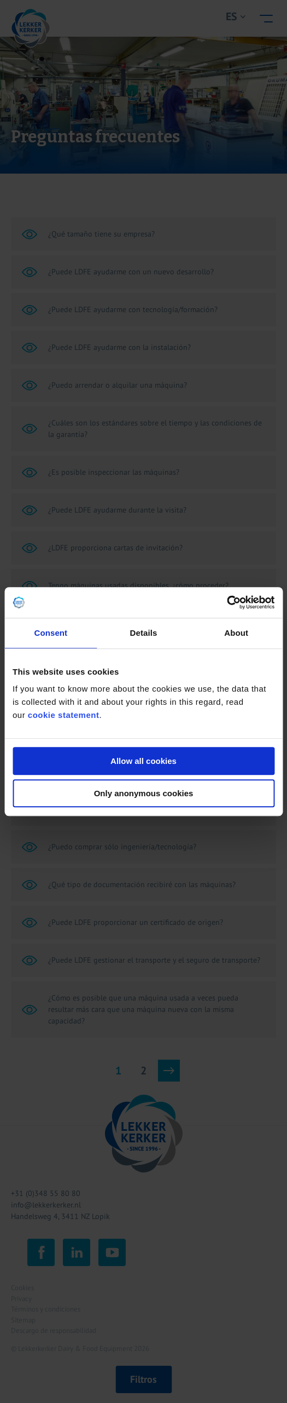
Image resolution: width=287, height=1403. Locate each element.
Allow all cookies (143, 761)
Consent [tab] (50, 632)
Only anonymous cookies (144, 793)
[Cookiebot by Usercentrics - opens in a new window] (226, 602)
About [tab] (236, 632)
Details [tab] (143, 632)
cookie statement (63, 715)
